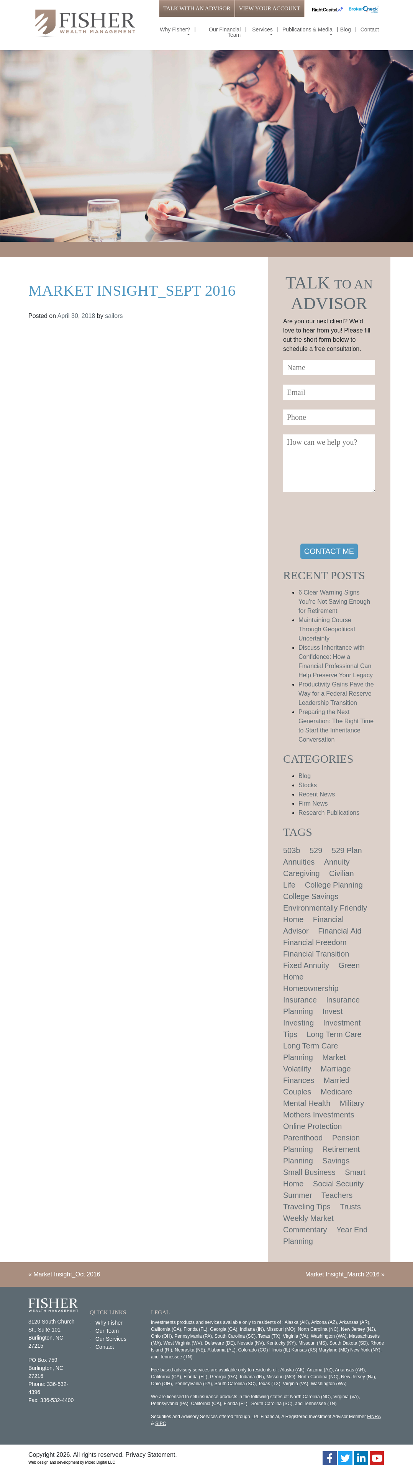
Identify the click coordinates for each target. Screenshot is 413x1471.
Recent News (316, 794)
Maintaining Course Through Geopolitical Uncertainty (326, 629)
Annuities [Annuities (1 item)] (299, 862)
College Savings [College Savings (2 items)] (311, 896)
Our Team (107, 1331)
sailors (114, 316)
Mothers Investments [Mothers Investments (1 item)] (318, 1115)
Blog (345, 29)
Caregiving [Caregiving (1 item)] (301, 873)
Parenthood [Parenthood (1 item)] (303, 1138)
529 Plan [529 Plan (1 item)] (347, 850)
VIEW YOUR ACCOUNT (269, 8)
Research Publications (328, 812)
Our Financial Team (225, 32)
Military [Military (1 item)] (352, 1103)
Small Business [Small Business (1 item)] (309, 1172)
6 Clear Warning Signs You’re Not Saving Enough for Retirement (334, 601)
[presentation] (341, 519)
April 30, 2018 (76, 316)
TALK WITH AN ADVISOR (197, 8)
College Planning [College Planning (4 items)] (334, 885)
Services (262, 29)
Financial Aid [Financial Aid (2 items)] (339, 931)
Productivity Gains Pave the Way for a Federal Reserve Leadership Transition (336, 693)
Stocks (307, 785)
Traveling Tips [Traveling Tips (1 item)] (307, 1206)
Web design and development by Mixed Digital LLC (71, 1462)
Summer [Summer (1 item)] (297, 1195)
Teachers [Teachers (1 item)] (336, 1195)
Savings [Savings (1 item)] (335, 1160)
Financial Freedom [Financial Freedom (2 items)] (315, 942)
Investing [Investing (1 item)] (298, 1023)
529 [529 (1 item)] (316, 850)
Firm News (313, 803)
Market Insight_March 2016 (342, 1274)
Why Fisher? (175, 29)
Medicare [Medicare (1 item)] (336, 1092)
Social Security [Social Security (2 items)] (338, 1183)
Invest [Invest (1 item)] (332, 1011)
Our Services (110, 1339)
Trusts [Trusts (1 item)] (350, 1206)
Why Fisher (109, 1323)
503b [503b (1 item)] (291, 850)
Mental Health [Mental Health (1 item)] (306, 1103)
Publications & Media (307, 29)
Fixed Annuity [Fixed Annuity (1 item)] (306, 965)
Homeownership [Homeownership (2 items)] (311, 988)
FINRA (373, 1416)
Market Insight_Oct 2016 (66, 1274)
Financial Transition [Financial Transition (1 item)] (316, 954)
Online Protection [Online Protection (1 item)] (312, 1126)
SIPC (160, 1423)
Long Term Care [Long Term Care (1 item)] (334, 1034)
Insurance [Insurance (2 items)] (300, 1000)
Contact (370, 29)
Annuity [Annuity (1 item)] (337, 862)
